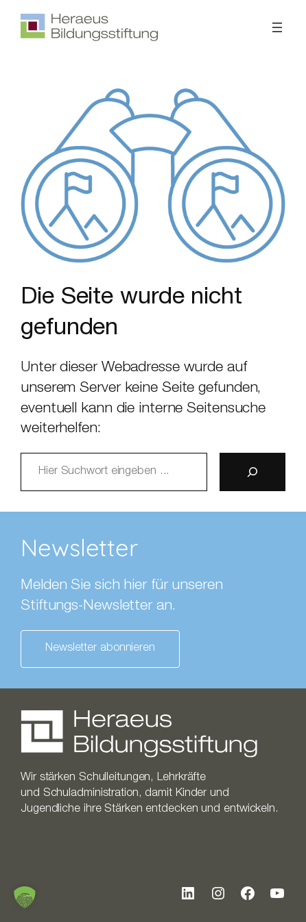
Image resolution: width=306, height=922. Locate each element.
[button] (24, 897)
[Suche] (252, 472)
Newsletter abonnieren (100, 648)
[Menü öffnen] (277, 27)
